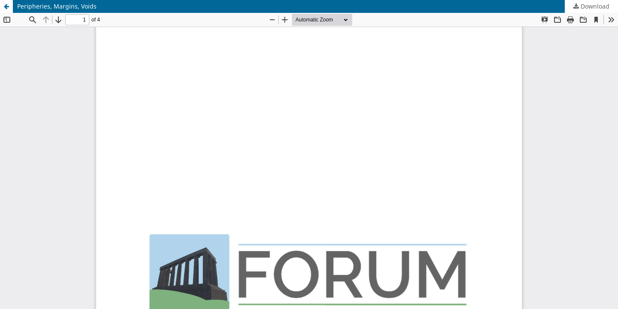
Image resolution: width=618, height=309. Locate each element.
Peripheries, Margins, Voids (57, 6)
